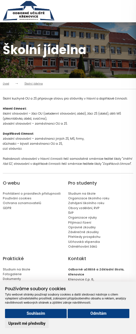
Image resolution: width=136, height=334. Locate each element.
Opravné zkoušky (82, 227)
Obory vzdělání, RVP (84, 208)
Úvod (6, 83)
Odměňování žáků (82, 247)
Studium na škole (82, 194)
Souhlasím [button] (36, 313)
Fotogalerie (12, 274)
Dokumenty (12, 279)
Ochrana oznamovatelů (22, 203)
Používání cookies (17, 198)
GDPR (7, 208)
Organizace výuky (82, 218)
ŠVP (71, 213)
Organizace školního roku (88, 198)
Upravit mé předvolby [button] (26, 323)
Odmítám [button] (98, 313)
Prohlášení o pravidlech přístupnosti (32, 194)
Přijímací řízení (79, 223)
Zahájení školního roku (86, 203)
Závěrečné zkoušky (83, 232)
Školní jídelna (33, 83)
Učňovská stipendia (84, 242)
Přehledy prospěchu (84, 237)
